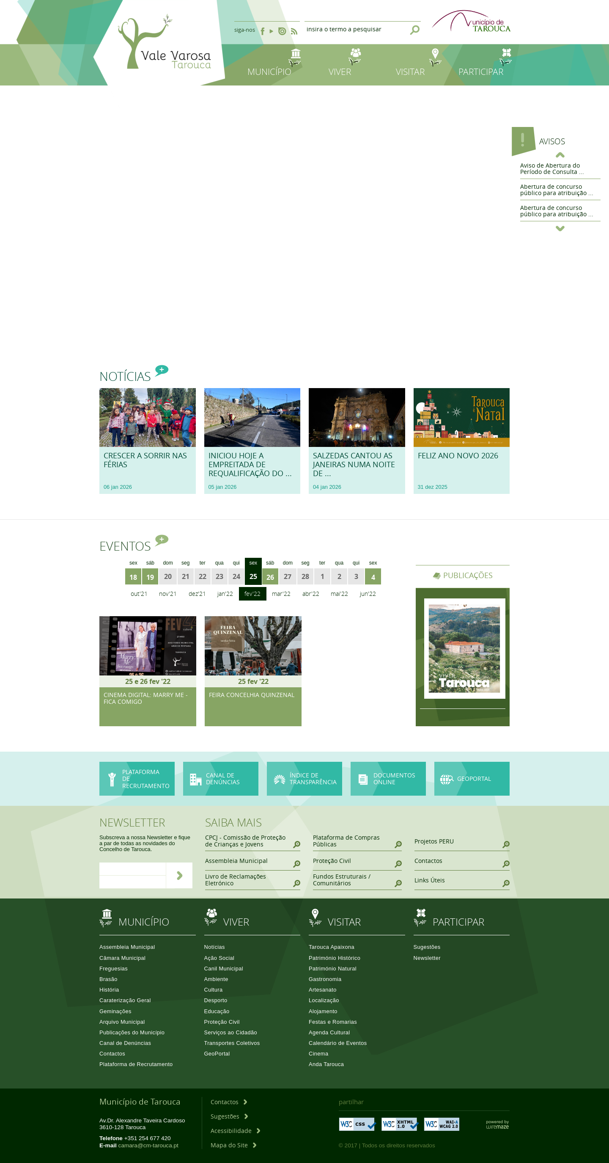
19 (150, 577)
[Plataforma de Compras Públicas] (357, 841)
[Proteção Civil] (357, 860)
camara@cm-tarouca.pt (148, 1145)
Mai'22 (339, 594)
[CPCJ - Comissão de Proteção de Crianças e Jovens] (252, 841)
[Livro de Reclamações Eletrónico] (252, 880)
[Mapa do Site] (233, 1145)
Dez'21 (197, 594)
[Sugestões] (229, 1116)
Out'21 (139, 594)
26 (270, 577)
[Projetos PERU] (462, 841)
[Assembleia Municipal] (252, 860)
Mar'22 (281, 594)
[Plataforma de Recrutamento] (137, 779)
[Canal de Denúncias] (220, 795)
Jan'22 (225, 594)
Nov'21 (168, 594)
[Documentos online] (388, 779)
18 (133, 577)
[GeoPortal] (472, 779)
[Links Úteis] (462, 880)
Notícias (134, 376)
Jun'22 (368, 594)
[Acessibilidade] (235, 1131)
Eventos (134, 546)
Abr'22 (310, 594)
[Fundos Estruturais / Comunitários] (357, 880)
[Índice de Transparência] (304, 779)
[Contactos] (462, 860)
